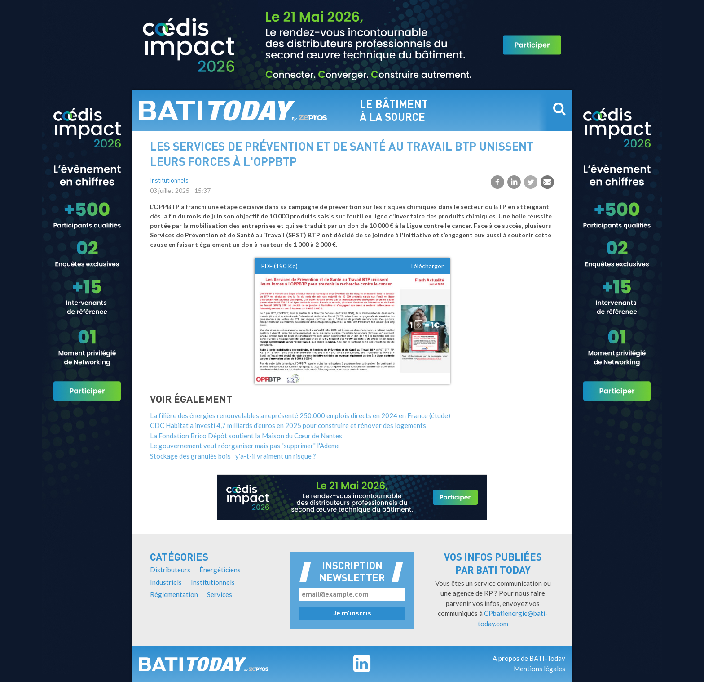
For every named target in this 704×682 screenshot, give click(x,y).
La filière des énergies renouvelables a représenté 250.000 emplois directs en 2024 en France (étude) (300, 415)
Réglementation (174, 594)
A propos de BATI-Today (529, 658)
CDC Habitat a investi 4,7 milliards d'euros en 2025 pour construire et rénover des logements (288, 425)
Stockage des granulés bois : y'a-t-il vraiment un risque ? (233, 456)
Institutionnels (169, 181)
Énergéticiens (220, 570)
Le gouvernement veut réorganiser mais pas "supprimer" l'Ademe (245, 445)
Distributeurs (170, 570)
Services (219, 594)
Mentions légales (539, 668)
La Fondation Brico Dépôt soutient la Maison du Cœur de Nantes (246, 436)
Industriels (166, 582)
